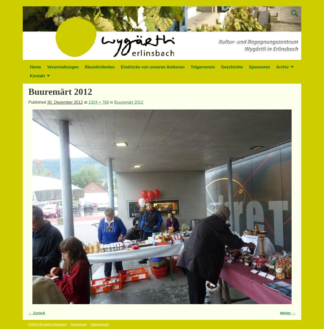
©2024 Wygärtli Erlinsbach (47, 324)
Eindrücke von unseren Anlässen (153, 67)
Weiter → (288, 313)
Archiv (282, 67)
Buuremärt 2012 (128, 102)
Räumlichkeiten (100, 67)
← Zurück (36, 313)
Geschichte (232, 67)
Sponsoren (259, 67)
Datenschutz (99, 324)
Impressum (79, 324)
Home (35, 67)
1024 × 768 (98, 102)
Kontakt (37, 76)
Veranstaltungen (62, 67)
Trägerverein (203, 67)
